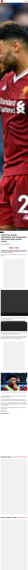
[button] (24, 1)
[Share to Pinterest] (18, 248)
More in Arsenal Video (9, 517)
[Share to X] (12, 248)
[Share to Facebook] (10, 248)
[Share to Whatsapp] (14, 248)
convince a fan (12, 254)
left (25, 336)
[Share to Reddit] (16, 248)
